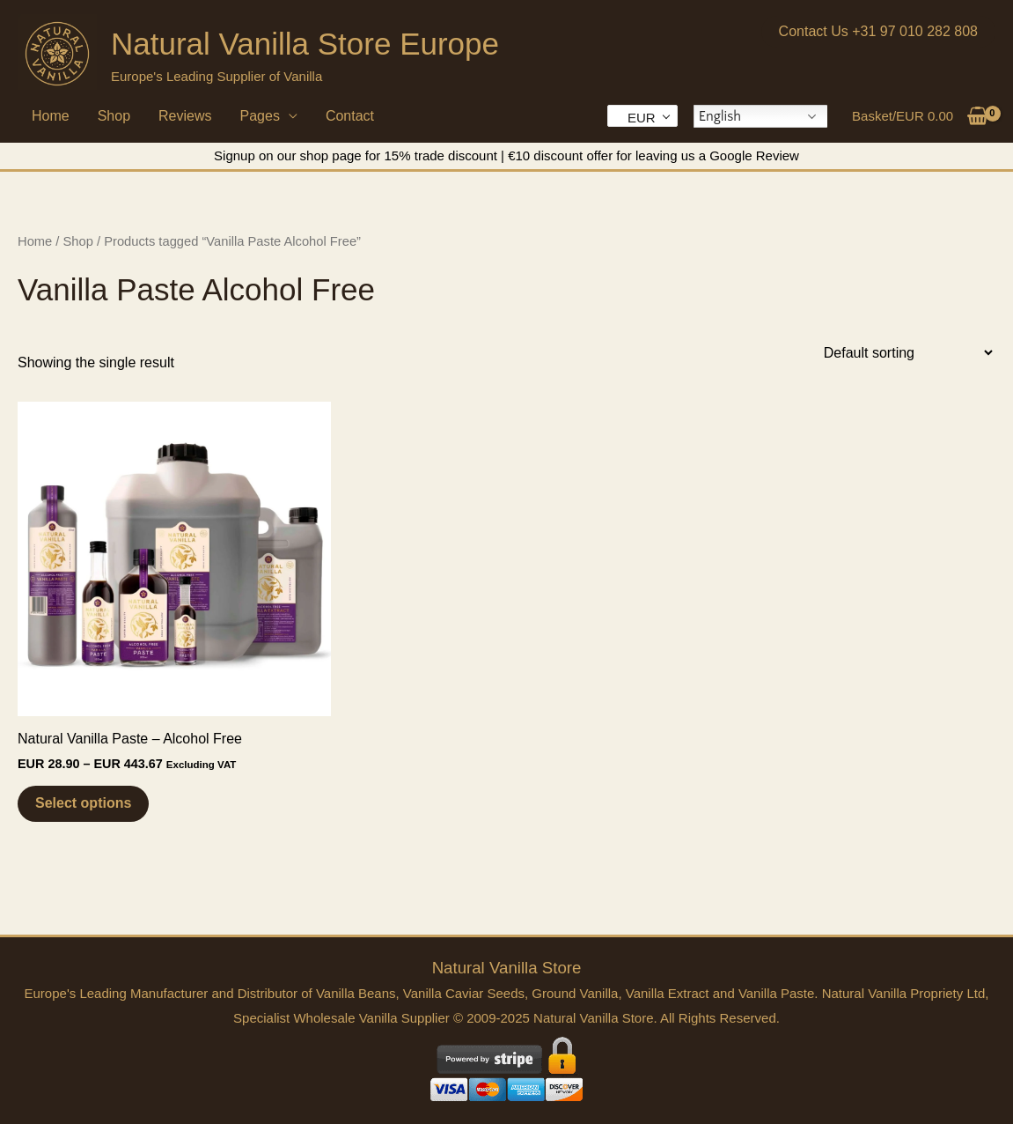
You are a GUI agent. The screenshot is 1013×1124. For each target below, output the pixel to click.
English (720, 116)
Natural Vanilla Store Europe (305, 43)
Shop (114, 115)
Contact (350, 115)
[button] (878, 32)
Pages (260, 115)
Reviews (184, 115)
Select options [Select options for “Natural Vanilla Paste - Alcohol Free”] (83, 802)
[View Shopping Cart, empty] (920, 115)
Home (51, 115)
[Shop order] (906, 353)
